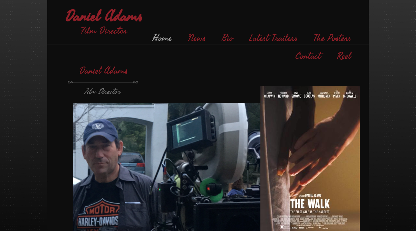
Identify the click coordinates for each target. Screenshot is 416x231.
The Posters (332, 38)
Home (162, 38)
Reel (344, 56)
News (197, 38)
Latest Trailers (273, 38)
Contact (308, 56)
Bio (227, 38)
